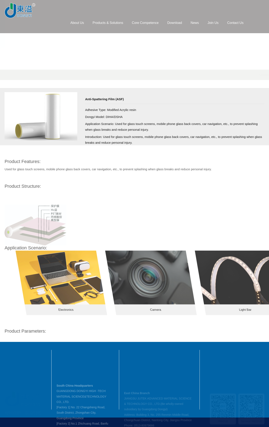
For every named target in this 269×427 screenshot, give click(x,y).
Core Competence (157, 23)
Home (50, 74)
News (207, 23)
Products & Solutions (120, 23)
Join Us (225, 23)
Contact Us (247, 23)
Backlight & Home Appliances (128, 74)
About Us (89, 23)
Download (186, 23)
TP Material (97, 74)
